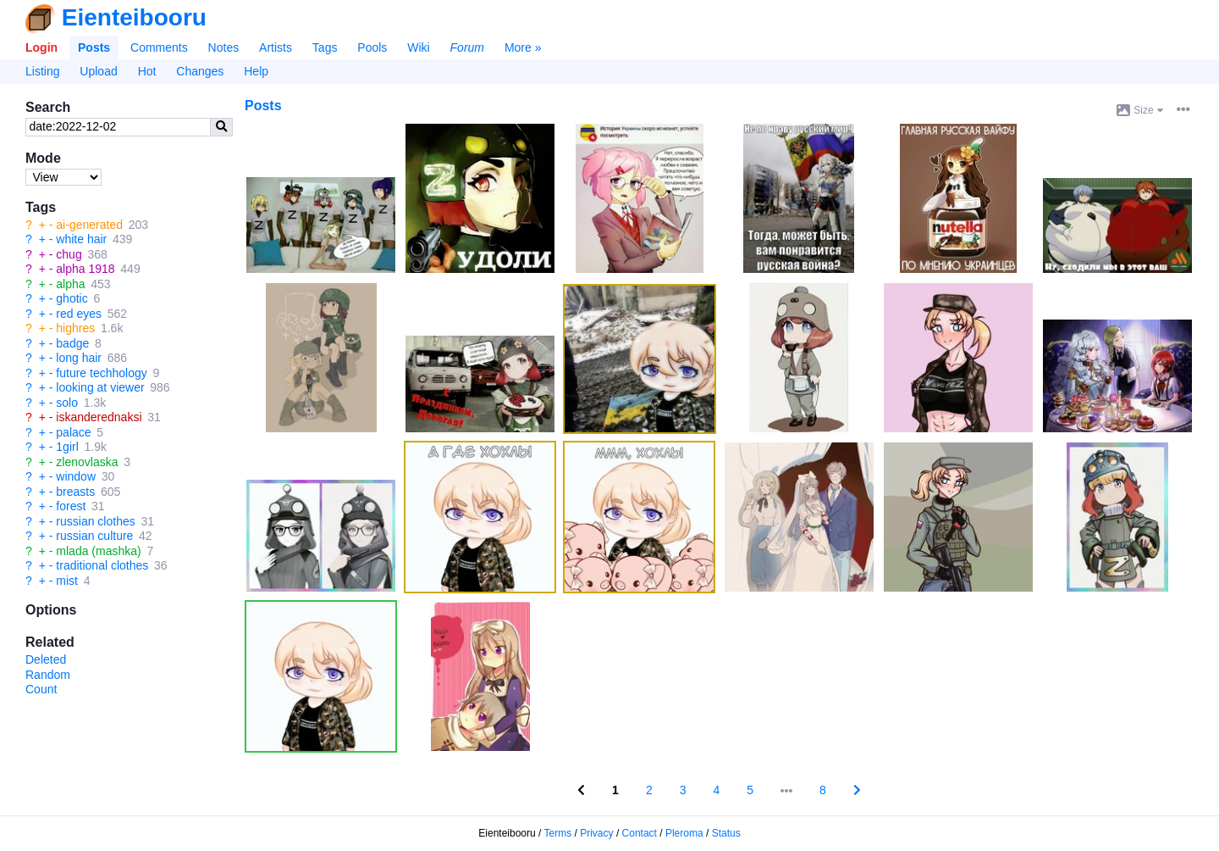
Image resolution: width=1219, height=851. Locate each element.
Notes (224, 47)
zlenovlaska (87, 462)
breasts (75, 491)
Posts (94, 47)
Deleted (45, 659)
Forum (467, 47)
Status (726, 833)
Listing (42, 71)
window (76, 476)
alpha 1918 (85, 268)
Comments (159, 47)
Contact (639, 833)
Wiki (418, 47)
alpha (70, 284)
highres (75, 328)
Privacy (596, 833)
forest (70, 506)
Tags (325, 47)
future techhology (101, 373)
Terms (558, 833)
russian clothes (95, 521)
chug (68, 254)
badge (72, 343)
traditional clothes (102, 565)
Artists (275, 47)
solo (67, 402)
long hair (79, 357)
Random (47, 674)
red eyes (79, 313)
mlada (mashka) (98, 551)
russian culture (94, 535)
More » (523, 47)
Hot (147, 71)
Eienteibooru (134, 17)
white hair (81, 239)
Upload (98, 71)
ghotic (71, 298)
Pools (372, 47)
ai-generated (89, 224)
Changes (199, 71)
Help (256, 71)
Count (41, 689)
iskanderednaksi (98, 417)
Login (41, 47)
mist (67, 580)
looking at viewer (100, 387)
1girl (67, 446)
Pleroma (684, 833)
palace (73, 432)
